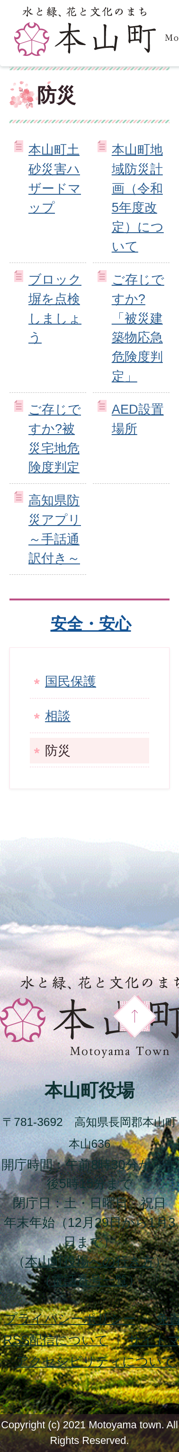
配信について (55, 1340)
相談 (58, 715)
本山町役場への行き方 (89, 1261)
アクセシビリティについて (95, 1361)
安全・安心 (91, 624)
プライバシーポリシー (70, 1318)
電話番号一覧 (89, 1280)
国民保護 (70, 681)
